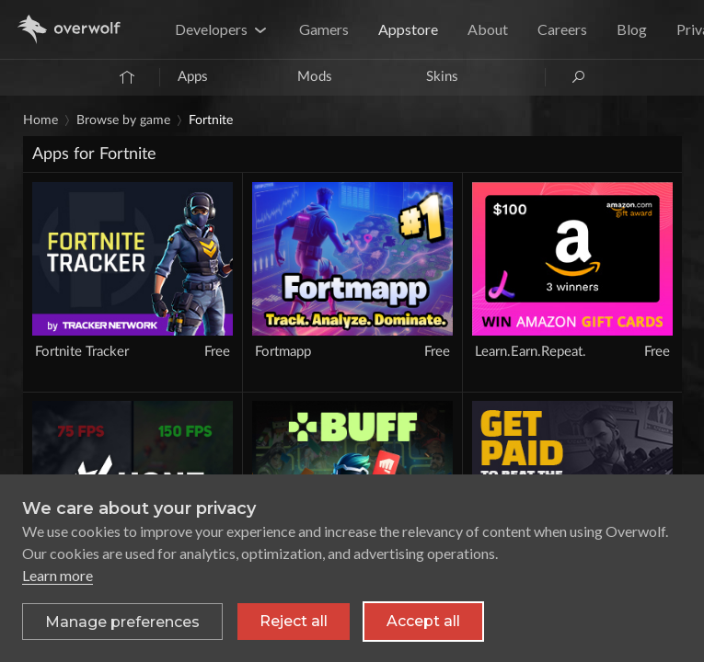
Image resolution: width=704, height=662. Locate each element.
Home (40, 120)
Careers (562, 29)
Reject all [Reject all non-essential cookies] (294, 621)
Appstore (408, 29)
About (487, 29)
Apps (193, 77)
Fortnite (211, 120)
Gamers (324, 29)
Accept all (423, 621)
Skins (442, 77)
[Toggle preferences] (122, 621)
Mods (314, 77)
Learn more (57, 575)
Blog (632, 29)
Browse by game (123, 120)
